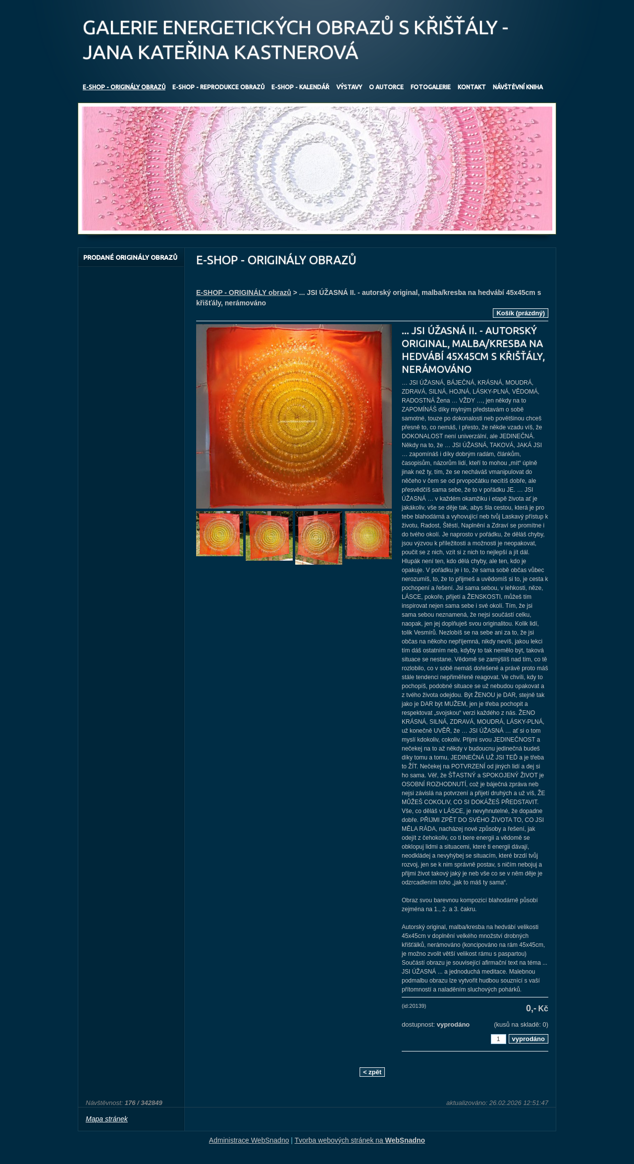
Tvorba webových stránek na (360, 1140)
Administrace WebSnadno (249, 1140)
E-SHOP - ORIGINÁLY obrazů (243, 292)
